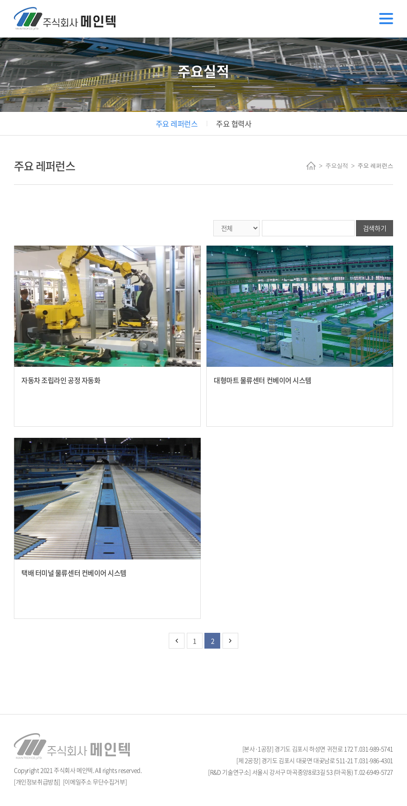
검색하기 (374, 228)
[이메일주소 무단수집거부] (95, 781)
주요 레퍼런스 (177, 123)
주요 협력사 (233, 123)
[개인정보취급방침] (37, 781)
